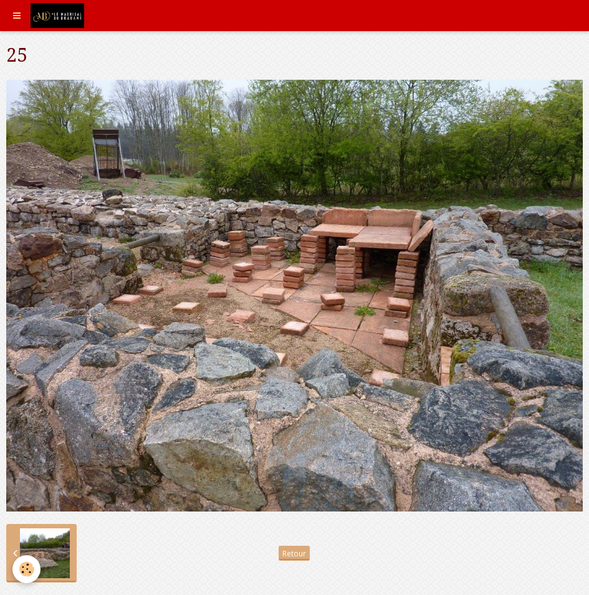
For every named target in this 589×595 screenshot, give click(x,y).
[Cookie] (26, 569)
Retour (294, 553)
